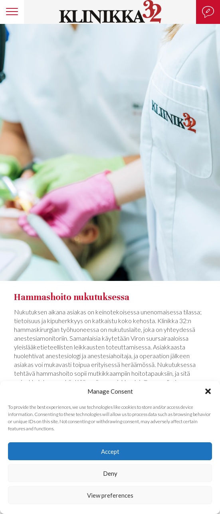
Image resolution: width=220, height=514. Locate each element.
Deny (110, 473)
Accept (110, 451)
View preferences (110, 495)
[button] (208, 391)
